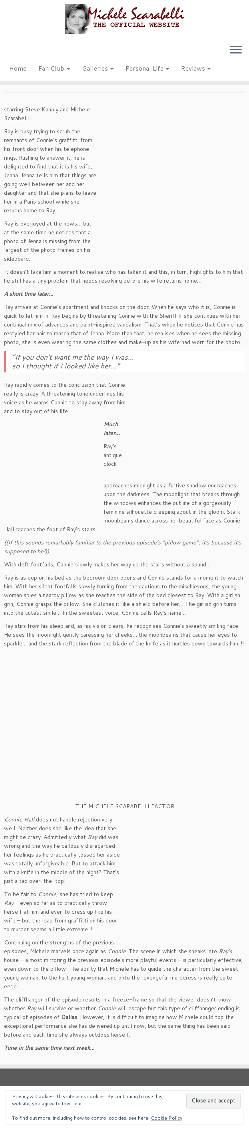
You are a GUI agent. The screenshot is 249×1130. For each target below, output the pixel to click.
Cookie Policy (166, 1117)
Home (17, 68)
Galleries (98, 68)
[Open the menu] (236, 50)
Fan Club (54, 68)
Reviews (196, 68)
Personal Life (147, 68)
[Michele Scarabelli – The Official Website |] (124, 19)
